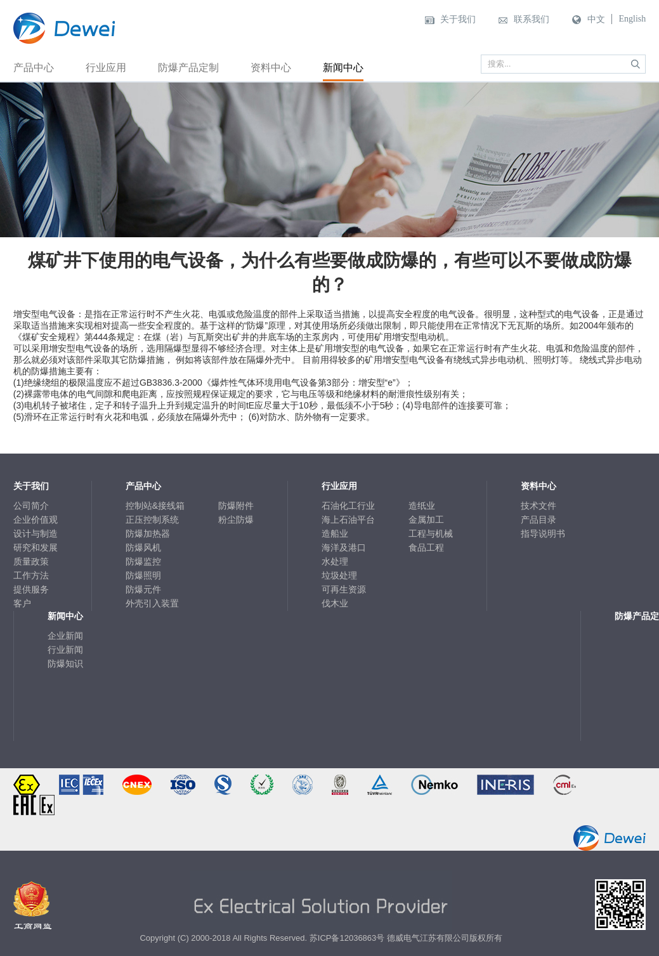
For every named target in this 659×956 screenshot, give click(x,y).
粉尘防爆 (236, 519)
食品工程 (426, 547)
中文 (596, 19)
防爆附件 (236, 506)
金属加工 (426, 519)
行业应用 (106, 67)
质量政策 (31, 561)
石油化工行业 (348, 506)
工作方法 (31, 575)
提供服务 (31, 589)
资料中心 (271, 67)
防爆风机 (143, 547)
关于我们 (458, 19)
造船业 (335, 533)
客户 (22, 603)
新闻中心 (343, 67)
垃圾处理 (339, 575)
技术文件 (538, 506)
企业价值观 (35, 519)
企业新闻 (65, 636)
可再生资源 (344, 589)
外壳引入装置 (152, 603)
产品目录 (538, 519)
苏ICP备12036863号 (347, 938)
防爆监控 (143, 561)
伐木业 (335, 603)
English (632, 18)
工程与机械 (430, 533)
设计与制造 (35, 533)
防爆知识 (65, 663)
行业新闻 (65, 650)
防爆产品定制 (188, 67)
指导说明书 (543, 533)
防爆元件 (143, 589)
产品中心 (33, 67)
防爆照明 (143, 575)
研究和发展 (35, 547)
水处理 (335, 561)
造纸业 (421, 506)
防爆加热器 (148, 533)
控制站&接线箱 (155, 506)
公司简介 (31, 506)
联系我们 (531, 19)
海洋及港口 (344, 547)
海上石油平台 (348, 519)
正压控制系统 (152, 519)
